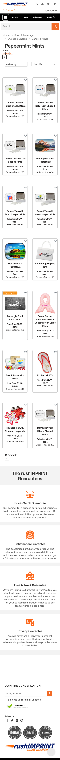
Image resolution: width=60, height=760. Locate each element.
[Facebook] (7, 720)
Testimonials (50, 10)
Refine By (16, 64)
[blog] (17, 720)
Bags (26, 17)
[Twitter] (12, 720)
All (11, 53)
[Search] (26, 26)
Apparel (15, 17)
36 (3, 53)
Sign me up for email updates (24, 699)
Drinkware (37, 17)
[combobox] (43, 64)
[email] (26, 693)
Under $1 (51, 17)
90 (7, 53)
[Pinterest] (21, 720)
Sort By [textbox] (38, 64)
